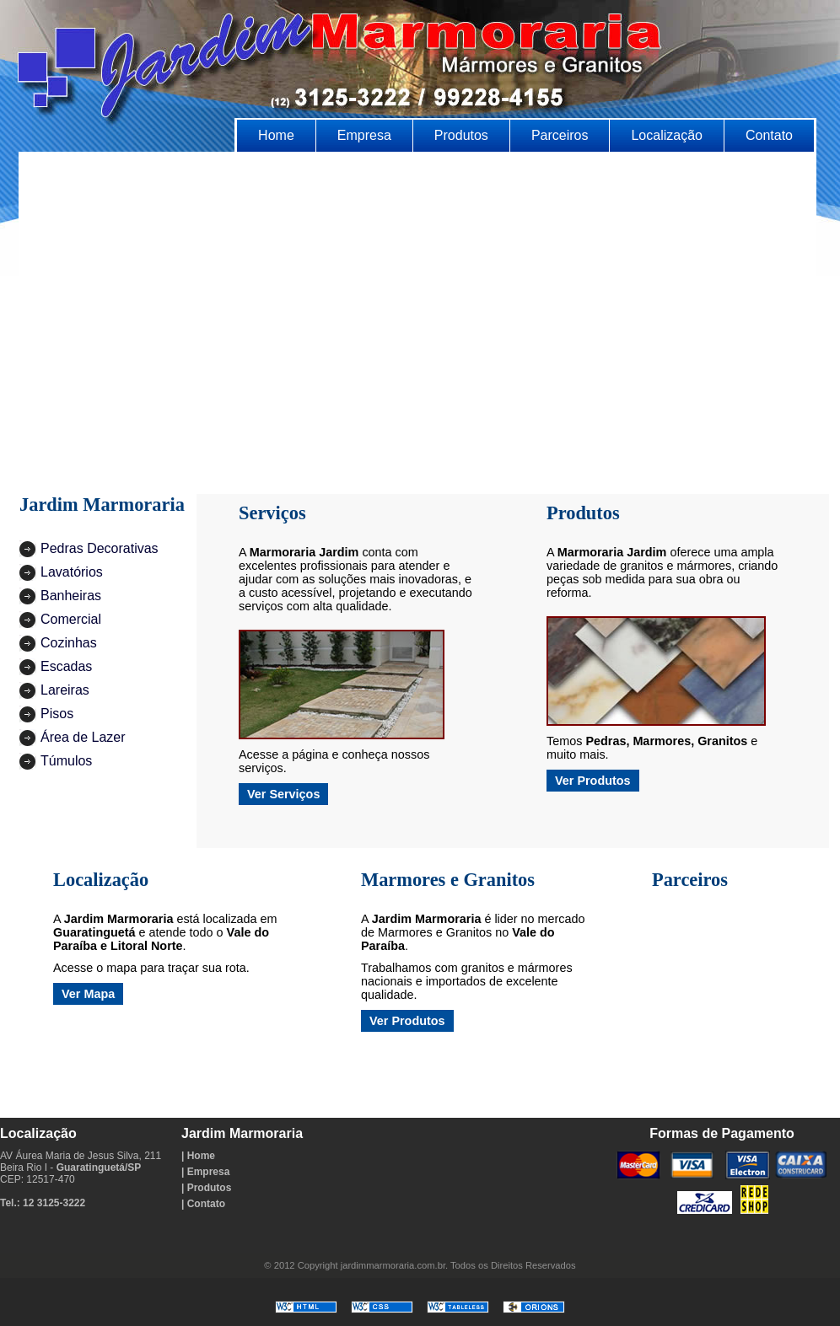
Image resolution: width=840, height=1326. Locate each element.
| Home (198, 1156)
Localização (667, 135)
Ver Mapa (88, 994)
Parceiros (560, 135)
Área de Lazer (83, 737)
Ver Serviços (283, 794)
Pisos (56, 713)
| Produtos (206, 1188)
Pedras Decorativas (99, 548)
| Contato (203, 1204)
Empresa (364, 135)
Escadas (66, 666)
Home (276, 135)
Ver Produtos (593, 780)
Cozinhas (68, 643)
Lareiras (64, 690)
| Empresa (205, 1172)
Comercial (70, 619)
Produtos (461, 135)
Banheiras (70, 595)
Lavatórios (71, 572)
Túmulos (66, 761)
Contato (769, 135)
